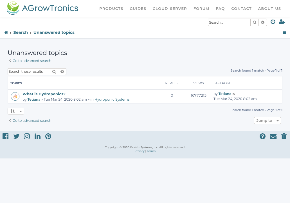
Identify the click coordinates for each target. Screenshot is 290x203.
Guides (138, 8)
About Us (269, 8)
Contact (241, 8)
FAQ (220, 8)
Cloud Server (170, 8)
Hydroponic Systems (112, 99)
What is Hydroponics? (44, 94)
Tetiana (34, 99)
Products (111, 8)
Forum (202, 8)
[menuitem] (273, 23)
